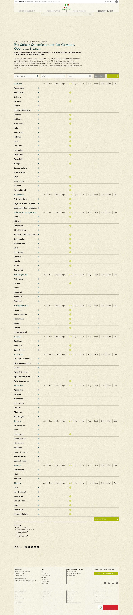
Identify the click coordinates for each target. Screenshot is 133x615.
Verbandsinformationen (74, 603)
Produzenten (29, 1)
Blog (95, 593)
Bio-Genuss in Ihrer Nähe (101, 597)
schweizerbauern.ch (25, 530)
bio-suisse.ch (19, 1)
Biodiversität (18, 597)
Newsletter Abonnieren (106, 573)
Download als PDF (100, 519)
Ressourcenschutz (20, 599)
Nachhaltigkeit (19, 593)
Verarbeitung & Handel (42, 1)
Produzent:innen (72, 571)
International (55, 1)
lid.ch (19, 534)
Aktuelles (96, 601)
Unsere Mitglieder (72, 595)
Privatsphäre (45, 583)
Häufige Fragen (45, 593)
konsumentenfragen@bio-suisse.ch (25, 580)
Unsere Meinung (46, 595)
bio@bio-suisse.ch (20, 578)
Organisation (71, 597)
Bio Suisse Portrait (73, 593)
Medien (43, 577)
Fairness (17, 601)
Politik (43, 599)
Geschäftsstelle (46, 573)
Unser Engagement (27, 13)
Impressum (44, 579)
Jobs (42, 571)
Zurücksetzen (99, 76)
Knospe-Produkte (32, 41)
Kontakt (69, 601)
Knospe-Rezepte (98, 599)
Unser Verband (79, 13)
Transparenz (18, 603)
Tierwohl (17, 595)
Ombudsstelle (45, 575)
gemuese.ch (21, 527)
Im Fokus (44, 597)
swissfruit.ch (22, 532)
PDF (109, 76)
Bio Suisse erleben (105, 13)
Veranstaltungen (98, 603)
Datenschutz (45, 581)
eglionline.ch (22, 536)
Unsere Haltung (53, 13)
